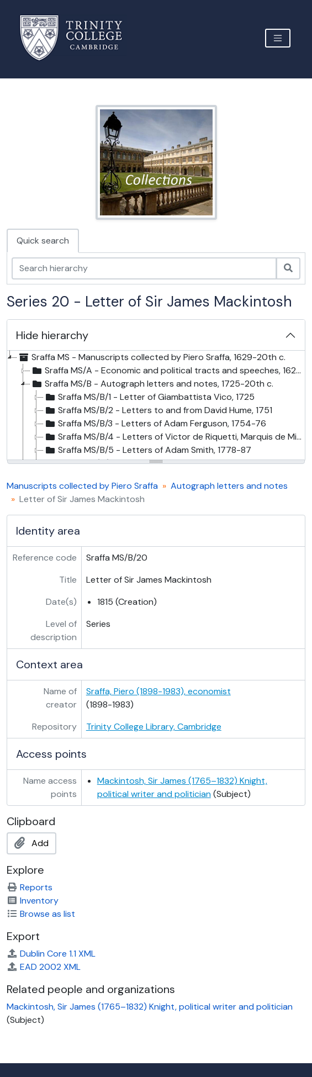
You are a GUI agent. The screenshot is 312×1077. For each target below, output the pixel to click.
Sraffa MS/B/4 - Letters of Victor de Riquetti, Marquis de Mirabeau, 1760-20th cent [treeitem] (174, 437)
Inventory (33, 900)
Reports (29, 887)
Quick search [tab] (43, 240)
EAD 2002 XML (44, 967)
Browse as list (41, 914)
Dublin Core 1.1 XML (51, 953)
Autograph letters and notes (229, 486)
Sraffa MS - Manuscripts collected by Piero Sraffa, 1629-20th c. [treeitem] (151, 357)
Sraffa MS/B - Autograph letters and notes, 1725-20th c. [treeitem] (151, 383)
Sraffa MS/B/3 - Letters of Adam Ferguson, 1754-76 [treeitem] (155, 423)
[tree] (156, 406)
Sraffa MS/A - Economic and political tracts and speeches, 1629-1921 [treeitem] (167, 370)
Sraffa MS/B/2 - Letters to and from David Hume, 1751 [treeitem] (158, 410)
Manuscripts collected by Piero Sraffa (82, 486)
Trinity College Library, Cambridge (153, 726)
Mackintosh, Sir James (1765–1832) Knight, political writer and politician (150, 1006)
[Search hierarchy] (144, 268)
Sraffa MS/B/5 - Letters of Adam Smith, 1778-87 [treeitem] (147, 450)
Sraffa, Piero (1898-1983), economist (158, 691)
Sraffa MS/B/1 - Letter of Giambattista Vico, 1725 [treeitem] (149, 397)
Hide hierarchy (52, 335)
